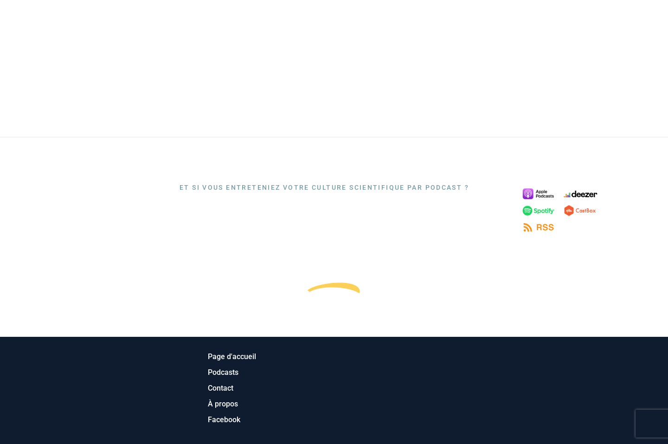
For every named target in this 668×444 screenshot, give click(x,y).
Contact (634, 19)
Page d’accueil (476, 19)
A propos (587, 19)
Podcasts (538, 19)
